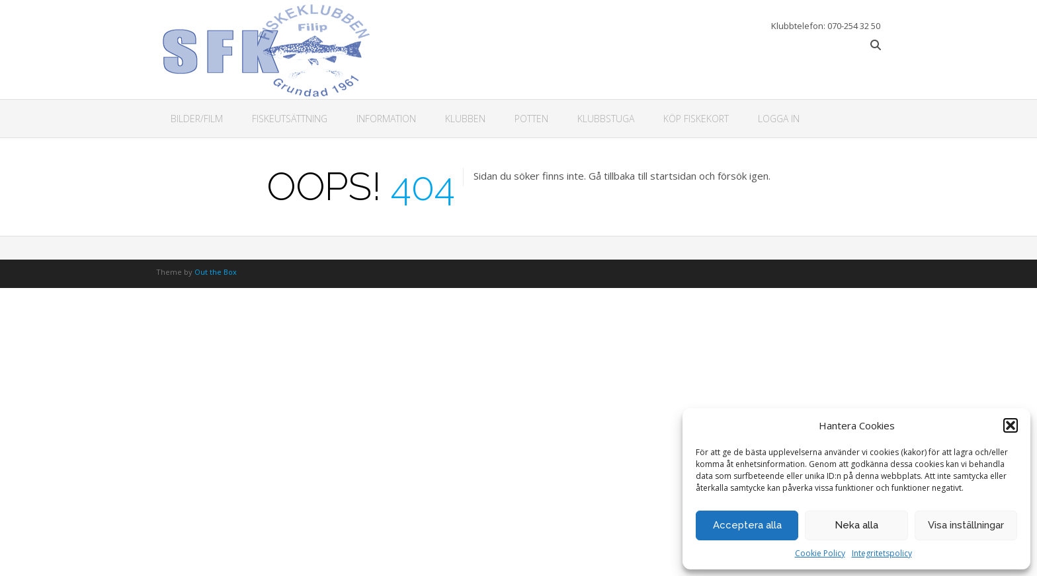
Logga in (779, 118)
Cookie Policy (820, 553)
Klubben (465, 118)
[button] (1010, 425)
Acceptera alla (747, 525)
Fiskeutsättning (289, 118)
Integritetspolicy (882, 553)
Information (386, 118)
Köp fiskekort (696, 118)
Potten (531, 118)
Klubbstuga (605, 118)
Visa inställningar (966, 525)
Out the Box (215, 272)
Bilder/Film (197, 118)
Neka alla (856, 525)
